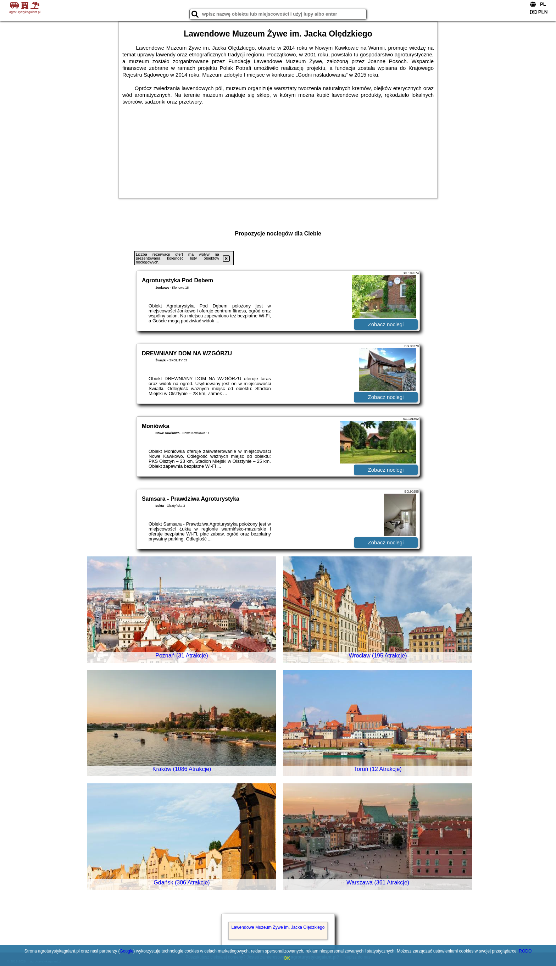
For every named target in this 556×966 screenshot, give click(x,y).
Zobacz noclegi (386, 324)
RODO (525, 951)
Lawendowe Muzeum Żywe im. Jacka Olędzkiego (278, 927)
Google (126, 951)
